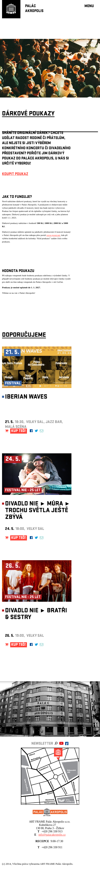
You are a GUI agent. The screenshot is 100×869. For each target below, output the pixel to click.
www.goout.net (53, 235)
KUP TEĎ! (18, 431)
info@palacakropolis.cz (52, 834)
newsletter (42, 744)
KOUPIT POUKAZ (15, 174)
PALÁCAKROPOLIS (34, 9)
